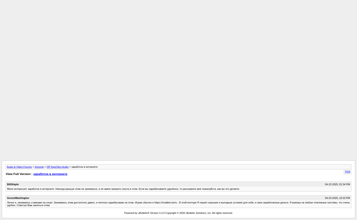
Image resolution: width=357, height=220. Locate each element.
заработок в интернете (50, 174)
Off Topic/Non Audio (57, 166)
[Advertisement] (178, 12)
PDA (347, 171)
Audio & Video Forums (19, 166)
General (39, 166)
